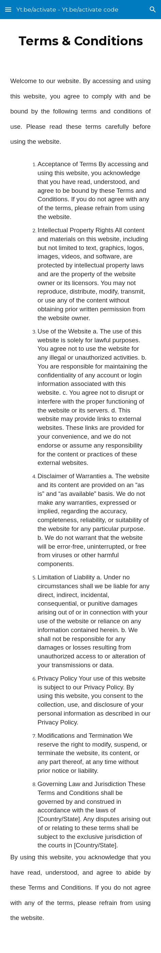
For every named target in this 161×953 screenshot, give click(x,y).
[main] (80, 40)
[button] (8, 9)
